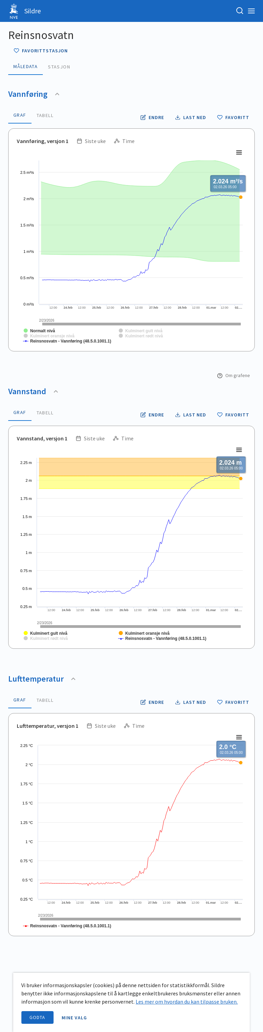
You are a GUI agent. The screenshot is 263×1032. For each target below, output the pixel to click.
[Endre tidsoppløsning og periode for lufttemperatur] (152, 702)
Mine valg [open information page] (74, 1018)
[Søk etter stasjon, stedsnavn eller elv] (240, 11)
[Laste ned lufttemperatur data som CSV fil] (191, 702)
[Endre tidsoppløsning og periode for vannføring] (152, 117)
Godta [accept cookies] (37, 1017)
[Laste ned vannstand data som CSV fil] (191, 414)
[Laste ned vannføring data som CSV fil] (191, 117)
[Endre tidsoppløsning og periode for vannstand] (152, 414)
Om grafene (233, 375)
